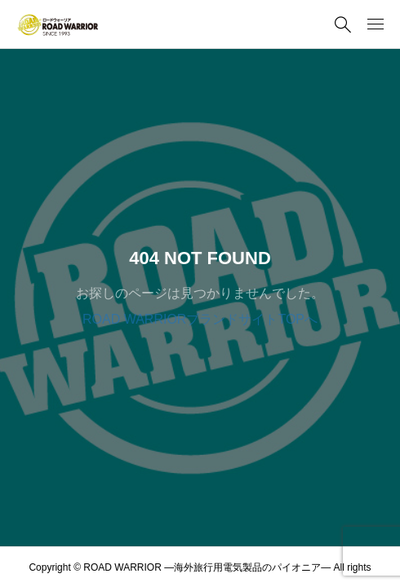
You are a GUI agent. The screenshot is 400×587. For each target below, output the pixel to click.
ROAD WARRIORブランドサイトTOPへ (200, 319)
